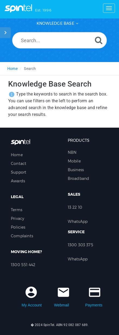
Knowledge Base (55, 23)
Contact (18, 163)
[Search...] (59, 40)
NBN (72, 152)
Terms (16, 209)
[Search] (98, 40)
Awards (18, 181)
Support (18, 172)
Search (30, 68)
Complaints (22, 235)
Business (76, 169)
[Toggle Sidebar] (5, 32)
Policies (18, 227)
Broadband (78, 178)
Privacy (17, 218)
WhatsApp (78, 221)
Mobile (74, 161)
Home (12, 68)
